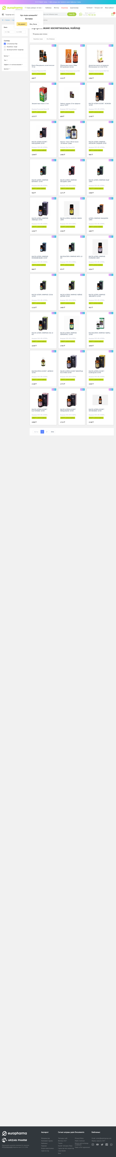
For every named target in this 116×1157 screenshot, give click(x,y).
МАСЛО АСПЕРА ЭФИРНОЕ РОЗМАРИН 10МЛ (97, 257)
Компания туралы (47, 1141)
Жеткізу (56, 8)
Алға (52, 432)
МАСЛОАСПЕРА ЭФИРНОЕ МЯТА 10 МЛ (71, 257)
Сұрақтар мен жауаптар (66, 1148)
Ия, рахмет (21, 24)
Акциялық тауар (38, 39)
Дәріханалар (74, 8)
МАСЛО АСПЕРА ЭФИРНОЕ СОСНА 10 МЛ (42, 296)
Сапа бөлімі (62, 1151)
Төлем (60, 1143)
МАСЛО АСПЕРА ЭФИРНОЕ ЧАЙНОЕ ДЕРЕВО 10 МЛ (71, 296)
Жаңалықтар (45, 1138)
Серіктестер (45, 1151)
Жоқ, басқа (33, 24)
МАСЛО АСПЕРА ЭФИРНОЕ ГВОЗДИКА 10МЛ (68, 181)
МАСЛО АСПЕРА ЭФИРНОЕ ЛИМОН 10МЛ (71, 219)
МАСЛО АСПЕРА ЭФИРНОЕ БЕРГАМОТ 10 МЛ (40, 181)
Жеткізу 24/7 (62, 1141)
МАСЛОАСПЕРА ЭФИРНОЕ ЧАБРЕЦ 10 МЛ (99, 334)
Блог (59, 1153)
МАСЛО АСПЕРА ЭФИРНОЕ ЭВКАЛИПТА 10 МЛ (97, 296)
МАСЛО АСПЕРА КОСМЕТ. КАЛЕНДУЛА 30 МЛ (96, 372)
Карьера (44, 1146)
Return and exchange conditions (81, 1144)
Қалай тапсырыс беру (65, 1146)
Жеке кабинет (109, 8)
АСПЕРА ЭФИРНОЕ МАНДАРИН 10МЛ (98, 219)
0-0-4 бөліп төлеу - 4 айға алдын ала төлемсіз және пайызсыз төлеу (58, 2)
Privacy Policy (79, 1138)
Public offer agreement (82, 1147)
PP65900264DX (8, 1147)
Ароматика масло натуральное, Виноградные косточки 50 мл (99, 66)
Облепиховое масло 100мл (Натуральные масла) (68, 66)
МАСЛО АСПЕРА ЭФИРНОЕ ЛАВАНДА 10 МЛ (40, 219)
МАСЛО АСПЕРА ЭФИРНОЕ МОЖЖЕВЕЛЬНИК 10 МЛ (40, 257)
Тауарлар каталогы (10, 14)
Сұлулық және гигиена (40, 34)
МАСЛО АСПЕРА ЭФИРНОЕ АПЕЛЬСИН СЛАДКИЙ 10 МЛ (97, 143)
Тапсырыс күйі (98, 8)
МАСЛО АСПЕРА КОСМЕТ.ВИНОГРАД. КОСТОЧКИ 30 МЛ (71, 372)
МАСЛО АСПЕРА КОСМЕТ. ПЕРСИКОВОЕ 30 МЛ (96, 410)
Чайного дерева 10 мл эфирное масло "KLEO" (70, 105)
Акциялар (64, 8)
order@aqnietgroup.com (103, 1138)
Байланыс (49, 8)
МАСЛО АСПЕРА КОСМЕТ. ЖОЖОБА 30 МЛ (100, 105)
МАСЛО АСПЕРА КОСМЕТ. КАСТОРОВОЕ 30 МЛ (39, 410)
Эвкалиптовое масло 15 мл (40, 104)
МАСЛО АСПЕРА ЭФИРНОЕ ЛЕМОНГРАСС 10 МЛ (68, 334)
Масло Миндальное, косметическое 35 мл (43, 66)
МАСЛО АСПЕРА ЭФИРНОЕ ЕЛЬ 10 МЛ (42, 334)
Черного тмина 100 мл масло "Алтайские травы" (69, 143)
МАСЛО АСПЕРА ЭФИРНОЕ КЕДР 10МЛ (99, 181)
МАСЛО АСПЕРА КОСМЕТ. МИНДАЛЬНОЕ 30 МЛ (68, 410)
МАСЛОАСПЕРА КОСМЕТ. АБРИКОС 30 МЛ (42, 372)
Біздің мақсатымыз (47, 1148)
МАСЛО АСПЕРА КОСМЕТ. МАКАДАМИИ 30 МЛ (39, 143)
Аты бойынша (51, 39)
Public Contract (80, 1141)
